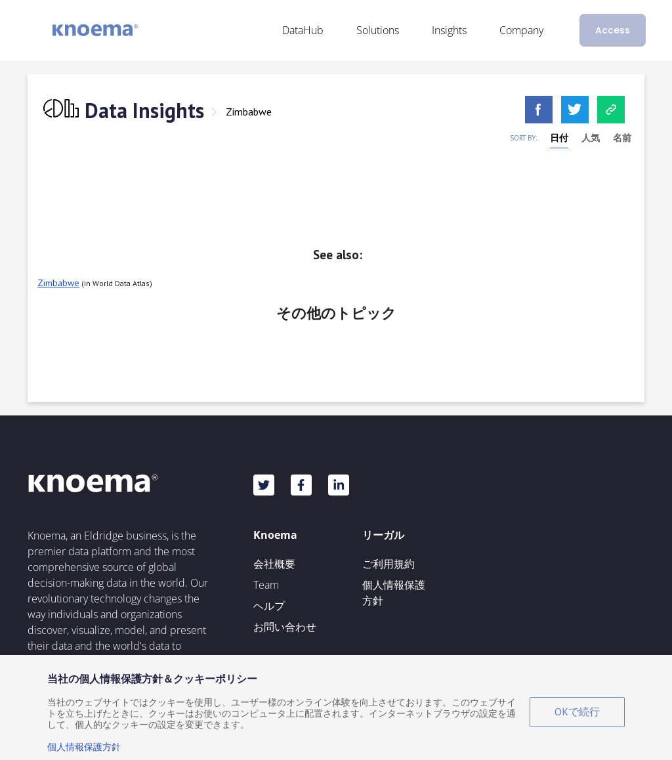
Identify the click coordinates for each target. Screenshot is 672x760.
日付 (559, 138)
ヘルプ (269, 606)
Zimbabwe (249, 112)
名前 (622, 138)
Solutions (377, 30)
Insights (449, 30)
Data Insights (144, 110)
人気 (590, 138)
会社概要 (274, 564)
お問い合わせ (284, 627)
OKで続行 (577, 711)
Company (521, 30)
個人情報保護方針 (393, 593)
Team (266, 585)
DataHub (303, 30)
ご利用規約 (388, 564)
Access (612, 30)
